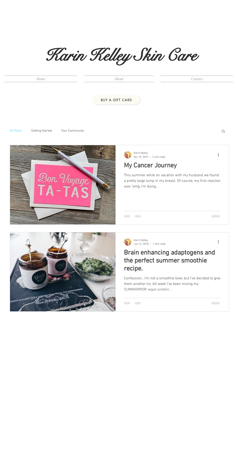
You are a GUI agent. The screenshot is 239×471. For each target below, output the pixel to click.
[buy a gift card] (116, 99)
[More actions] (220, 155)
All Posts (16, 131)
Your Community (72, 131)
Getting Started (41, 131)
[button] (223, 131)
